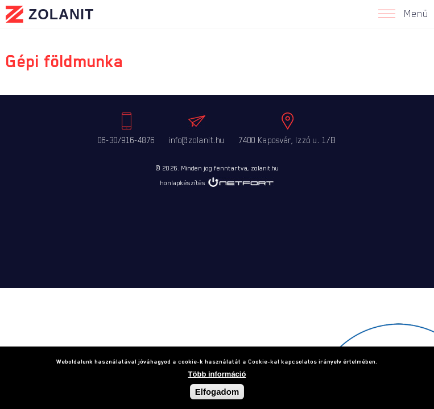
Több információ (217, 375)
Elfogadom (217, 393)
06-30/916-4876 (126, 140)
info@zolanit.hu (196, 140)
